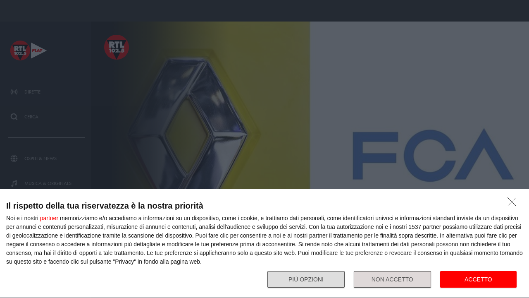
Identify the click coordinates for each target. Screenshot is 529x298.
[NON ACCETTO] (514, 204)
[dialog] (264, 243)
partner (49, 218)
